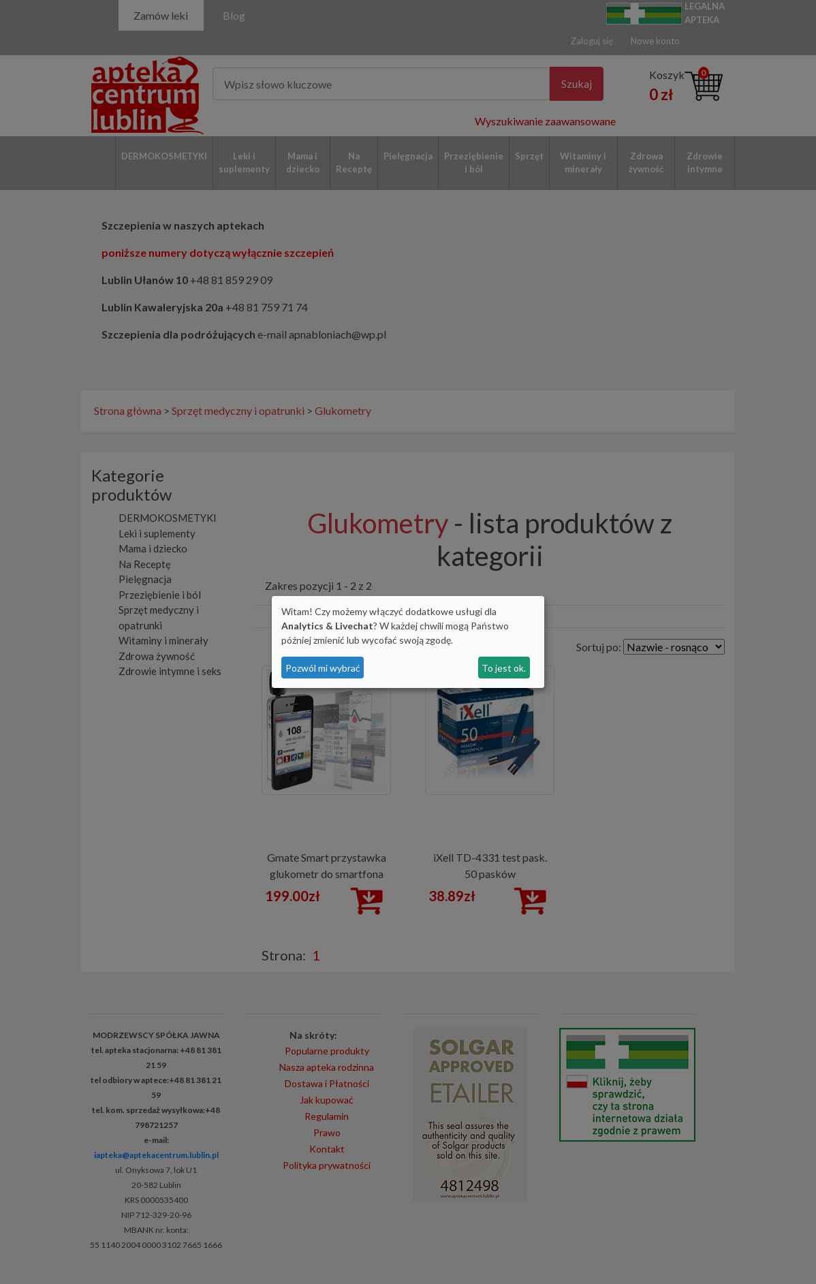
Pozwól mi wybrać (322, 668)
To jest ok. (504, 668)
